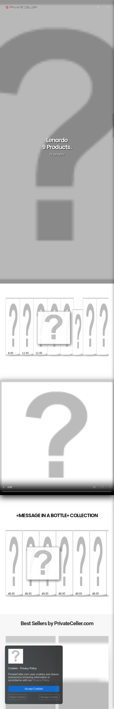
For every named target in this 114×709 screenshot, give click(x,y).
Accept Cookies (34, 688)
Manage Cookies (49, 697)
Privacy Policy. (41, 680)
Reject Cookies (17, 697)
